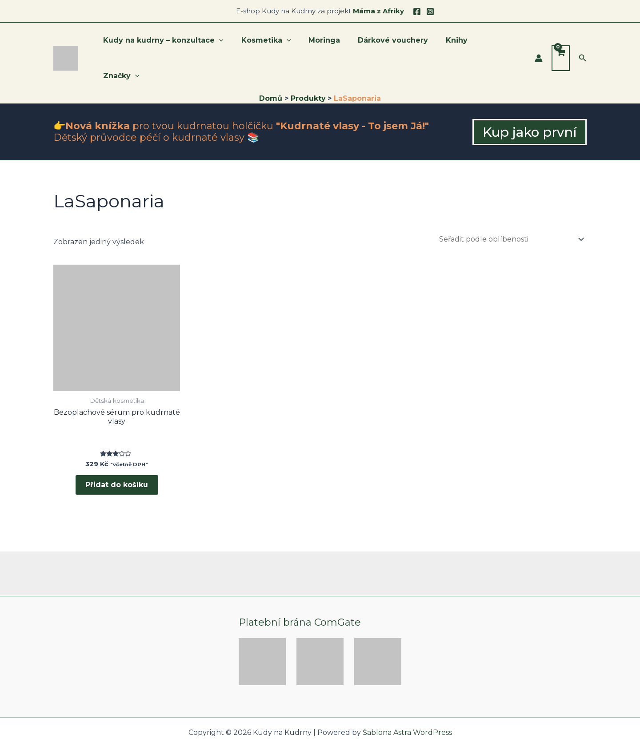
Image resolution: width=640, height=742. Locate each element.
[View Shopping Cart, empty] (561, 42)
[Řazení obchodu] (511, 207)
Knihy (457, 42)
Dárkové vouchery (397, 42)
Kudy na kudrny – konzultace (178, 42)
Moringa (332, 42)
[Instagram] (430, 12)
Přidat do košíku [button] (116, 454)
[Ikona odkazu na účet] (539, 42)
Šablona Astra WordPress (407, 703)
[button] (583, 42)
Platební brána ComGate (300, 593)
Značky (500, 42)
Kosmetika (277, 42)
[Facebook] (417, 12)
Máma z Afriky (378, 11)
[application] (233, 42)
